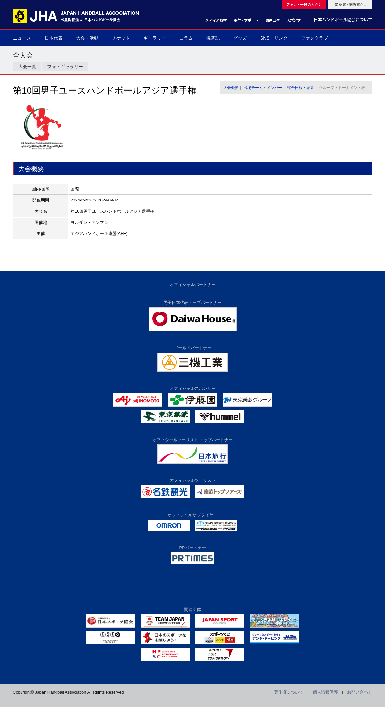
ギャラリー (154, 37)
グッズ (240, 37)
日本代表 (54, 37)
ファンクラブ (314, 37)
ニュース (22, 37)
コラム (186, 37)
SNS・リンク (273, 37)
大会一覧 (27, 66)
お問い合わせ (359, 692)
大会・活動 (87, 37)
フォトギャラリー (65, 66)
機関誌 (213, 37)
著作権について (288, 692)
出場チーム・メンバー (263, 87)
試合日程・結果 (300, 87)
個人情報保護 (325, 692)
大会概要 (231, 87)
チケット (121, 37)
